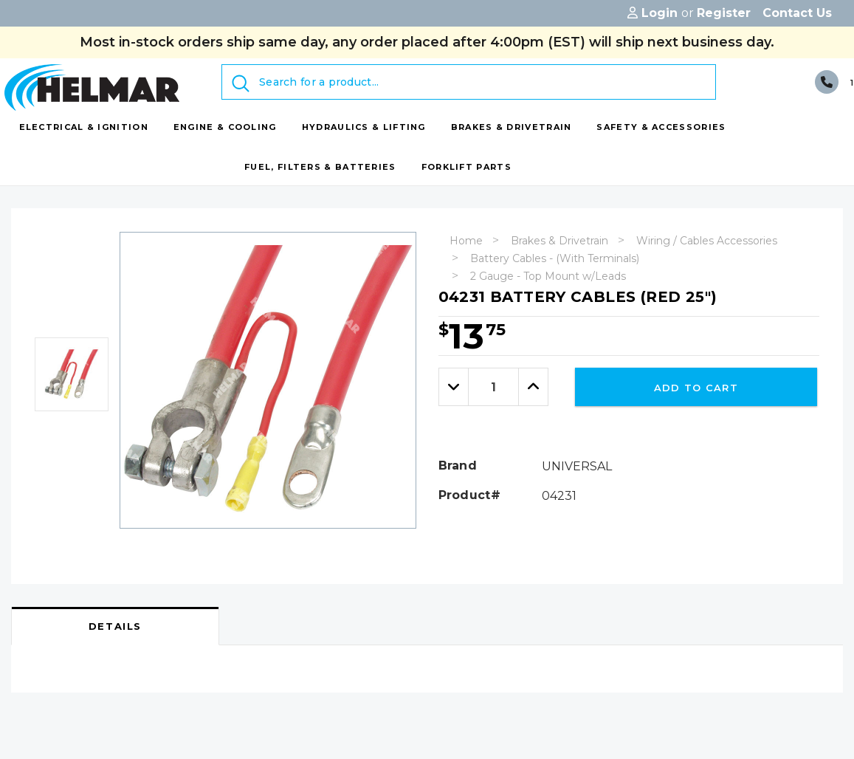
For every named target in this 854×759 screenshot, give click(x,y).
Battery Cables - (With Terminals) (554, 258)
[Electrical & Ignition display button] (83, 127)
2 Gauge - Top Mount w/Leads (548, 276)
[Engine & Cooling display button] (225, 127)
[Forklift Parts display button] (466, 167)
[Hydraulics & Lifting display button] (364, 127)
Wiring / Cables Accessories (706, 240)
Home (466, 240)
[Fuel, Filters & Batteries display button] (320, 167)
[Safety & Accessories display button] (661, 127)
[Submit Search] (240, 83)
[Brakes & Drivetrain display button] (511, 127)
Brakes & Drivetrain (559, 240)
